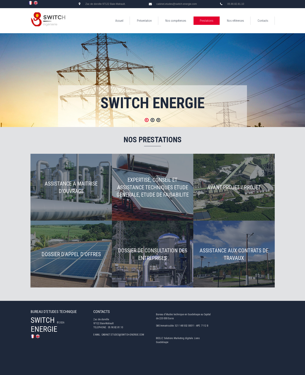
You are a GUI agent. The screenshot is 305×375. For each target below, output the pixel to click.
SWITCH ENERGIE (44, 325)
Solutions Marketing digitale (178, 338)
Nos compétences (175, 20)
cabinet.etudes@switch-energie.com (176, 4)
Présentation (144, 20)
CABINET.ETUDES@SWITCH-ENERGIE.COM (122, 334)
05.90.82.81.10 (235, 4)
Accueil (119, 20)
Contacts (263, 20)
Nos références (235, 20)
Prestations (206, 20)
